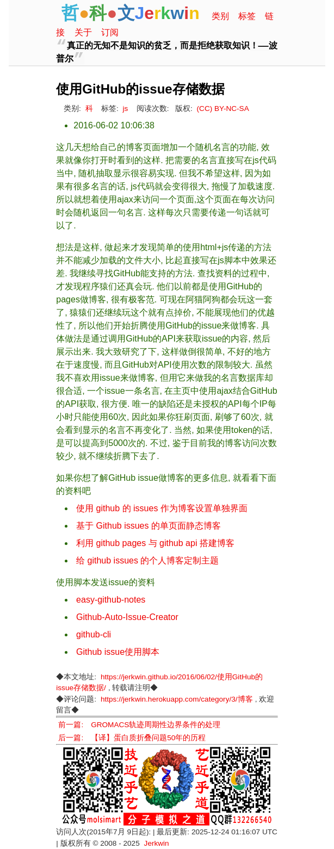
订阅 (110, 32)
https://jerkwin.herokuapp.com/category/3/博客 (177, 699)
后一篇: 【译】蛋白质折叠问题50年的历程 (132, 738)
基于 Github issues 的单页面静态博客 (148, 525)
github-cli (93, 634)
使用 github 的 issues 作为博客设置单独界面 (162, 508)
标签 (247, 16)
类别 (220, 16)
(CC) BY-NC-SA (223, 108)
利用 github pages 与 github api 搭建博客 (155, 543)
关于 (83, 32)
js (125, 108)
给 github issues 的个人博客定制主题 (147, 560)
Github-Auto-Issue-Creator (127, 617)
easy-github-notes (110, 599)
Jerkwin (156, 843)
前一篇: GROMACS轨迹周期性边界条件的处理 (139, 725)
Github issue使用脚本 (117, 651)
